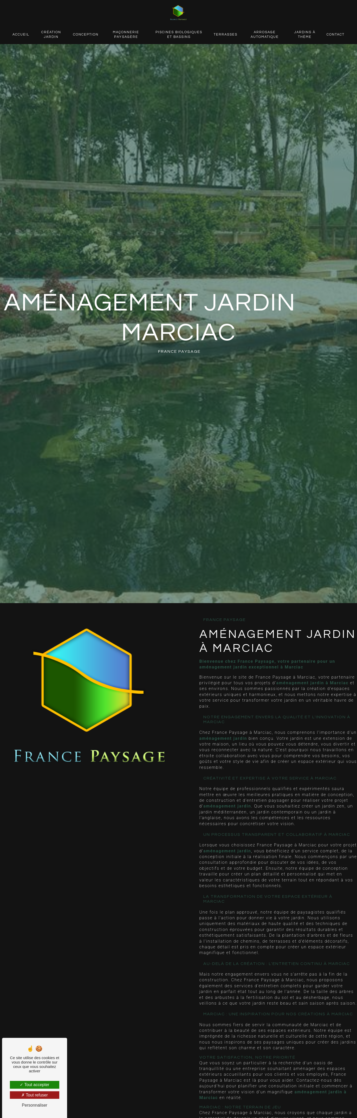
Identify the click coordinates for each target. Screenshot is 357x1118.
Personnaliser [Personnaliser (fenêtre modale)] (34, 1105)
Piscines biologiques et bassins (178, 35)
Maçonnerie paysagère (126, 35)
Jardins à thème (304, 35)
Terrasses (225, 34)
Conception (86, 34)
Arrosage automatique (265, 35)
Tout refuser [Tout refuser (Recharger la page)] (34, 1095)
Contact (336, 34)
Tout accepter (34, 1084)
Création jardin (51, 35)
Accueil (20, 34)
